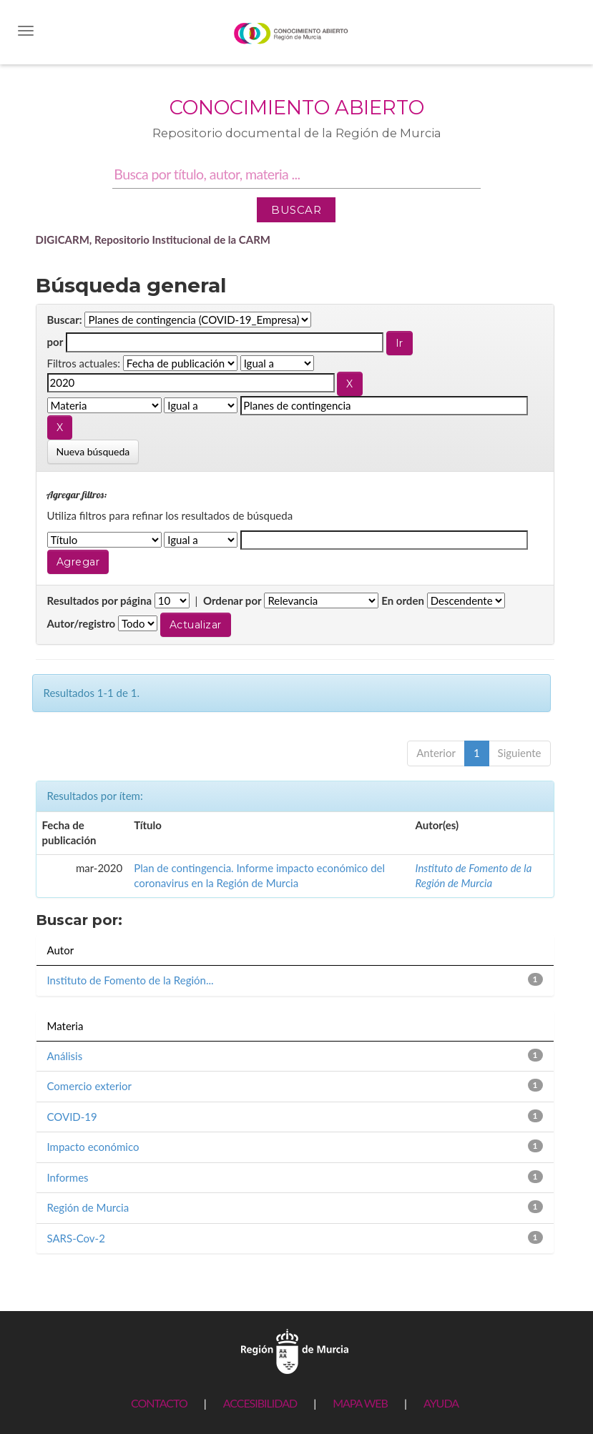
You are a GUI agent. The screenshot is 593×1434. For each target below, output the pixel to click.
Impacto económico (93, 1146)
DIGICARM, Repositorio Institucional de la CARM (153, 239)
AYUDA (441, 1403)
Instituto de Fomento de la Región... (130, 980)
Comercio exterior (89, 1085)
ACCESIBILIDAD (260, 1403)
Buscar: (64, 319)
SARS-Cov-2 (76, 1238)
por (55, 341)
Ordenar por (232, 600)
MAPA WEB (360, 1403)
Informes (68, 1177)
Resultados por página (99, 600)
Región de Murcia (88, 1207)
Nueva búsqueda (93, 451)
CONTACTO (159, 1403)
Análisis (65, 1055)
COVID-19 (72, 1116)
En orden (402, 600)
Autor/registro (81, 623)
